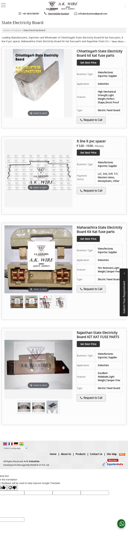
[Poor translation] (12, 488)
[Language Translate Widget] (15, 448)
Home (6, 30)
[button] (58, 13)
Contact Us (96, 454)
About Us (66, 454)
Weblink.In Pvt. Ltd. (39, 465)
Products (16, 30)
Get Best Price (88, 62)
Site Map (112, 454)
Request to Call (91, 120)
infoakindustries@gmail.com (92, 13)
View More (118, 41)
